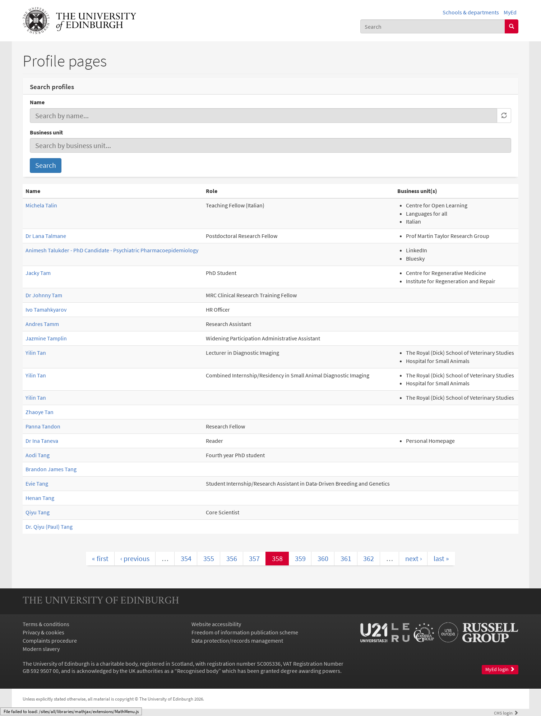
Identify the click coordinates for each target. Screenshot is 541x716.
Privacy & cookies (43, 632)
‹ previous (134, 558)
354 (186, 558)
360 (323, 558)
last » (441, 558)
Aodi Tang (38, 455)
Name (37, 102)
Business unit (46, 132)
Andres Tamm (42, 323)
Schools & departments (471, 12)
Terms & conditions (46, 624)
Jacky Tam (38, 272)
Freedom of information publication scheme (244, 632)
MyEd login (500, 669)
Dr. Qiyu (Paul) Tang (49, 526)
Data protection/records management (237, 640)
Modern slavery (41, 648)
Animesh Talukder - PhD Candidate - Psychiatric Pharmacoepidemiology (112, 250)
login (506, 713)
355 (208, 558)
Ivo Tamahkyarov (46, 309)
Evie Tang (37, 483)
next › (413, 558)
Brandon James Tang (51, 469)
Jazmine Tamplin (46, 338)
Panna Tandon (43, 426)
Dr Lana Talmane (46, 235)
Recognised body (197, 670)
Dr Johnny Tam (44, 295)
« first (100, 558)
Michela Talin (41, 205)
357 (254, 558)
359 (300, 558)
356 (231, 558)
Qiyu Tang (38, 512)
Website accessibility (216, 624)
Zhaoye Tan (40, 412)
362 (368, 558)
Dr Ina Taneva (42, 440)
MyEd (510, 12)
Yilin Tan (36, 352)
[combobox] (432, 26)
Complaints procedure (50, 640)
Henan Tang (40, 497)
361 (346, 558)
